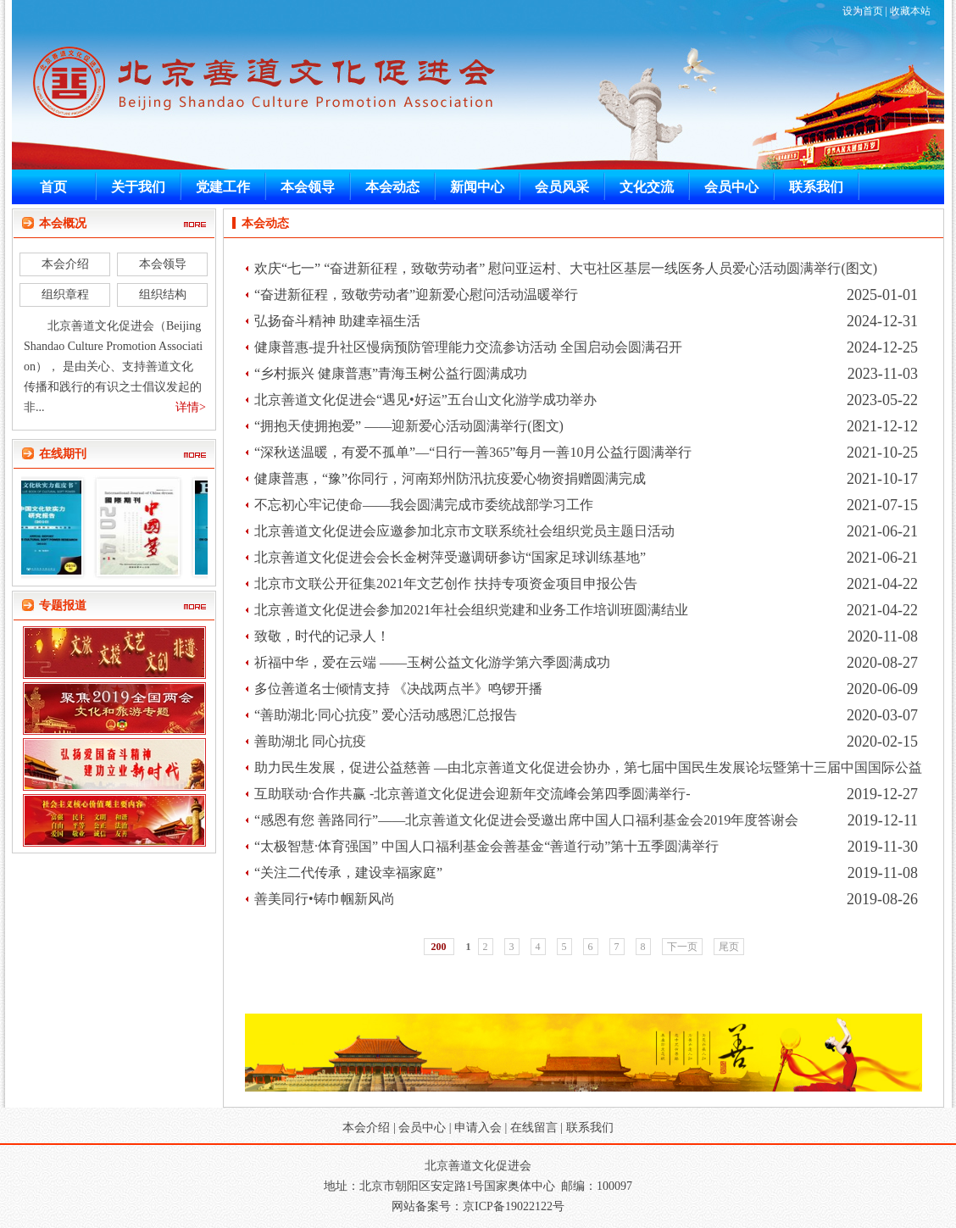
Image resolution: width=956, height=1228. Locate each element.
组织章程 (65, 294)
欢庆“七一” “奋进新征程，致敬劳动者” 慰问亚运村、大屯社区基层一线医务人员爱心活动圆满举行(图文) (565, 268)
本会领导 (162, 264)
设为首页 (862, 11)
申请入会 (478, 1127)
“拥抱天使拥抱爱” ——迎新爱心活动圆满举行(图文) (409, 426)
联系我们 (590, 1127)
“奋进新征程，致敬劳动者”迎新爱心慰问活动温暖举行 (416, 294)
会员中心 (422, 1127)
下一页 (682, 947)
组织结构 (162, 294)
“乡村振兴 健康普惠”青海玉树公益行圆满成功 (390, 373)
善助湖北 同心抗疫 (310, 741)
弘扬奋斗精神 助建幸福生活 (337, 321)
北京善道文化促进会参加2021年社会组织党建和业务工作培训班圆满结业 (471, 610)
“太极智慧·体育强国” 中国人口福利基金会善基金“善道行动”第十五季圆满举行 (486, 846)
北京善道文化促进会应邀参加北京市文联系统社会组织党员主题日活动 (464, 531)
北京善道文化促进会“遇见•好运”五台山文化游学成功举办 (425, 399)
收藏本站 (910, 11)
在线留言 (534, 1127)
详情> (190, 407)
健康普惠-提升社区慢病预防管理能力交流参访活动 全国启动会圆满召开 (468, 347)
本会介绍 (65, 264)
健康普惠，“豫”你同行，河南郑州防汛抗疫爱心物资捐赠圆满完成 (450, 478)
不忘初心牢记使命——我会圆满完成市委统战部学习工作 (423, 504)
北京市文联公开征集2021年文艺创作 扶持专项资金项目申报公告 (445, 583)
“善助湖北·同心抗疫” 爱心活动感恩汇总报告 (385, 715)
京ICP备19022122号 (513, 1206)
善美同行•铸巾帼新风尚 (324, 899)
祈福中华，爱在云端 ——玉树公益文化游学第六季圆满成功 (432, 662)
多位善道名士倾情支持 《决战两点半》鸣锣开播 (398, 688)
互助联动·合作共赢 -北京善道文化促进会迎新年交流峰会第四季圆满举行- (472, 793)
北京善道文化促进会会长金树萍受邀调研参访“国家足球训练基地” (450, 557)
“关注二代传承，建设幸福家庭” (348, 872)
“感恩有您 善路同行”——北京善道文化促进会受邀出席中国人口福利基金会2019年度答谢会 (526, 820)
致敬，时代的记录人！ (322, 636)
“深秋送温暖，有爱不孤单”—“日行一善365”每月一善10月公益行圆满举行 (473, 452)
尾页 (729, 947)
